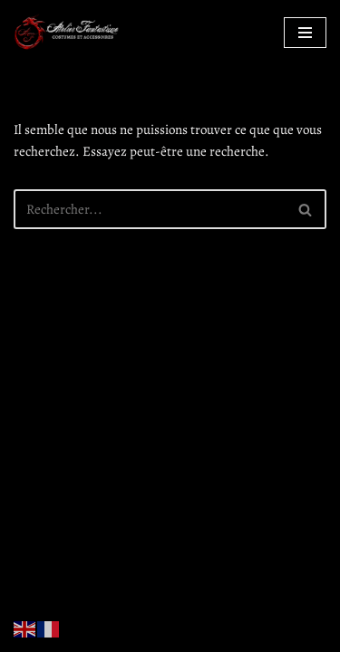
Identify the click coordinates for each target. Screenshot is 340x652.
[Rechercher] (150, 209)
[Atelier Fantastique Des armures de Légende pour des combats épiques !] (68, 32)
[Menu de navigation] (305, 32)
